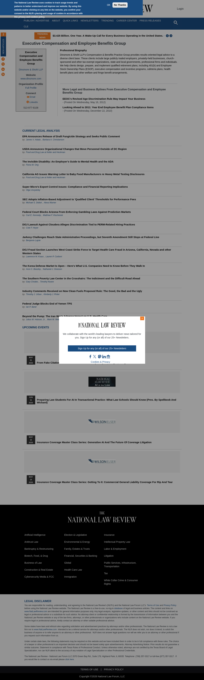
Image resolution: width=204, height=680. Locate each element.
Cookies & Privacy (100, 362)
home (108, 357)
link (104, 357)
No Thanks (120, 5)
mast (99, 357)
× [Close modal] (142, 318)
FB (90, 357)
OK (108, 5)
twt (95, 356)
